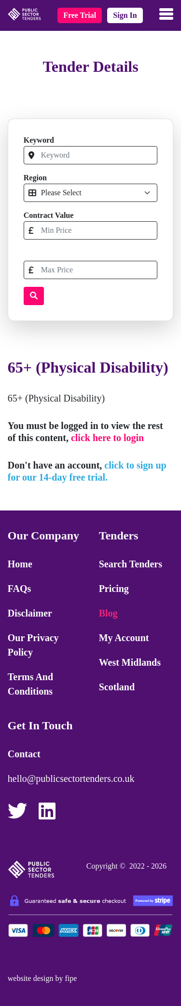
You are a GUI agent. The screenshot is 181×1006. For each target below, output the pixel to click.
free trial (79, 15)
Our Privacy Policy (33, 644)
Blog (108, 613)
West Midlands (130, 662)
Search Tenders (130, 564)
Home (20, 564)
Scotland (117, 687)
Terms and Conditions (30, 684)
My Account (124, 637)
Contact (24, 754)
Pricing (114, 588)
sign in (125, 15)
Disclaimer (30, 613)
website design (31, 978)
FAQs (19, 588)
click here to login (107, 437)
